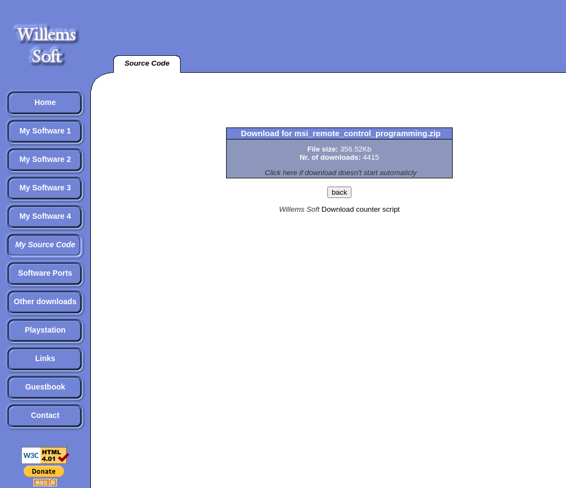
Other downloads (45, 301)
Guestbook (45, 386)
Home (45, 102)
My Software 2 (45, 159)
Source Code (146, 63)
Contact (45, 415)
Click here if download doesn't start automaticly (341, 173)
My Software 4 (45, 216)
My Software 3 (45, 187)
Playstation (45, 330)
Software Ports (45, 273)
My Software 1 (45, 130)
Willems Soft (299, 209)
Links (45, 358)
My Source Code (45, 244)
